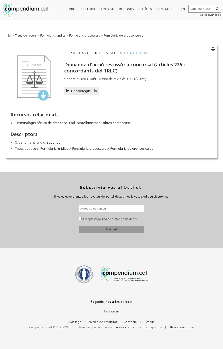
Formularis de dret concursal (124, 35)
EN (182, 9)
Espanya (53, 142)
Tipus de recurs (26, 35)
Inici (8, 35)
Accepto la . (108, 219)
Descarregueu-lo (81, 91)
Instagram (111, 311)
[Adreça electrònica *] (111, 208)
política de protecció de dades (117, 219)
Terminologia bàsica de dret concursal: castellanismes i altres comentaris (73, 123)
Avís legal (75, 322)
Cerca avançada (209, 14)
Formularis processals (84, 35)
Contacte (163, 9)
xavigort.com (125, 327)
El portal (106, 9)
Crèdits (150, 322)
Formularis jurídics (53, 35)
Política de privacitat (102, 322)
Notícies (144, 9)
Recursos (125, 9)
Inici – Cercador (81, 9)
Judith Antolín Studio (179, 327)
